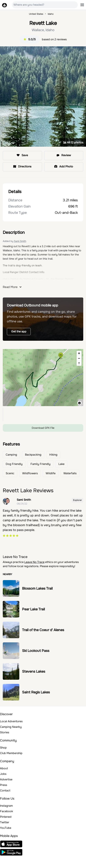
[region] (43, 377)
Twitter (4, 822)
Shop (3, 747)
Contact (5, 790)
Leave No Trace (34, 562)
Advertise (6, 779)
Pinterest (6, 817)
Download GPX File (43, 428)
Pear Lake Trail (33, 609)
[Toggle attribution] (79, 403)
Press (3, 785)
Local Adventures (11, 721)
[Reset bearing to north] (79, 363)
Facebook (6, 811)
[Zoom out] (79, 358)
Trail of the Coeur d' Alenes (43, 630)
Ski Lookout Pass (35, 651)
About (4, 768)
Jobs (3, 774)
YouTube (5, 828)
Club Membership (11, 753)
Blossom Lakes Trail (37, 588)
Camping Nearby (11, 727)
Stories (4, 732)
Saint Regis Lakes (36, 692)
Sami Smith (20, 241)
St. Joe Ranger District (60, 279)
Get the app (18, 331)
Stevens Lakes (33, 671)
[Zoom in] (79, 353)
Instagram (6, 806)
